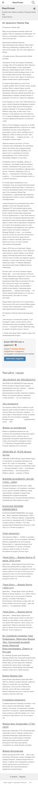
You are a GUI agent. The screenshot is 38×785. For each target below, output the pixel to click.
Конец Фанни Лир (12, 675)
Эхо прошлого (10, 403)
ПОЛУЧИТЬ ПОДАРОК (15, 359)
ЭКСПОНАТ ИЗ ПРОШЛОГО (18, 379)
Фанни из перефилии (14, 427)
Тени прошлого (11, 533)
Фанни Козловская (12, 751)
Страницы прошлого (13, 699)
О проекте (14, 777)
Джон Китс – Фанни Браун (17, 611)
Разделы (22, 777)
